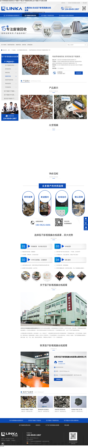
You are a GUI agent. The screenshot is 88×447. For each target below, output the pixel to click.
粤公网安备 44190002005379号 (34, 443)
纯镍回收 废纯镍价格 (60, 409)
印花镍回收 (8, 87)
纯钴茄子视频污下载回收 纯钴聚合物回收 (31, 409)
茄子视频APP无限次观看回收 (66, 15)
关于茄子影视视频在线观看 (52, 425)
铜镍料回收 (18, 44)
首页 (9, 50)
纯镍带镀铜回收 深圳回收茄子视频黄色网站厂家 (39, 50)
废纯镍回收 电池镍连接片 (44, 409)
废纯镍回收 (29, 44)
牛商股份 (8, 440)
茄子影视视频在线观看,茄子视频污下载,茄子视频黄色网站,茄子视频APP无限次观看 (23, 1)
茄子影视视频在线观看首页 (12, 15)
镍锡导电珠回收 (11, 44)
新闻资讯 (38, 425)
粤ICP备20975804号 (10, 438)
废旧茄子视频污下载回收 (10, 98)
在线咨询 (78, 73)
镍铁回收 (24, 44)
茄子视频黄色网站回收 (30, 15)
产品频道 (14, 50)
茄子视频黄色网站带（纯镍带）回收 (10, 65)
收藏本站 (63, 2)
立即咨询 (58, 379)
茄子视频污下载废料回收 (47, 15)
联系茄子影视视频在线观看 (74, 2)
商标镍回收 (8, 83)
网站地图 (85, 2)
